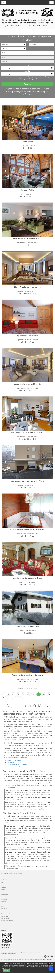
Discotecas (4, 908)
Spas (2, 906)
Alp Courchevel (5, 918)
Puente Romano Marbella (7, 920)
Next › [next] (24, 697)
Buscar (27, 84)
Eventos (3, 904)
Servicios (3, 901)
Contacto (15, 960)
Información (4, 882)
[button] (5, 122)
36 (33, 694)
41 (9, 698)
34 (23, 694)
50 (19, 698)
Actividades (4, 899)
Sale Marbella (4, 916)
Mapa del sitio (43, 959)
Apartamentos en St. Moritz (16, 765)
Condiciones (9, 960)
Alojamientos (4, 891)
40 (4, 698)
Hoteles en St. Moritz (14, 760)
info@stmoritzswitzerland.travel (8, 953)
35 (28, 694)
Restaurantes (4, 894)
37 (38, 694)
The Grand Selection (6, 913)
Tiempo (3, 885)
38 (44, 694)
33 (18, 694)
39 (49, 694)
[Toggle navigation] (51, 2)
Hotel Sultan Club (5, 923)
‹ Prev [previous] (3, 694)
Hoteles (3, 889)
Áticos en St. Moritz (13, 767)
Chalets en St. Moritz (14, 762)
